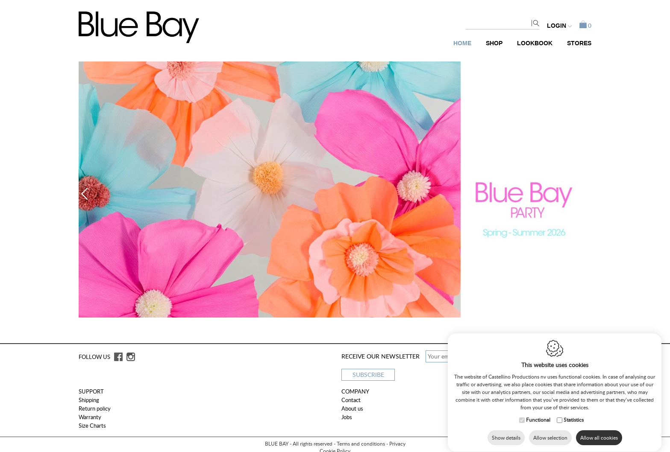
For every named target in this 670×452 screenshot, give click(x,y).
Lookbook (534, 43)
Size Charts (92, 425)
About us (352, 408)
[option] (335, 189)
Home (462, 43)
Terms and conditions (361, 443)
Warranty (90, 417)
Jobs (346, 417)
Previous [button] (87, 194)
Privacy (397, 443)
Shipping (89, 400)
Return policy (95, 408)
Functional (538, 422)
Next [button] (583, 194)
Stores (579, 43)
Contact (351, 400)
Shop (494, 43)
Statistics (574, 422)
